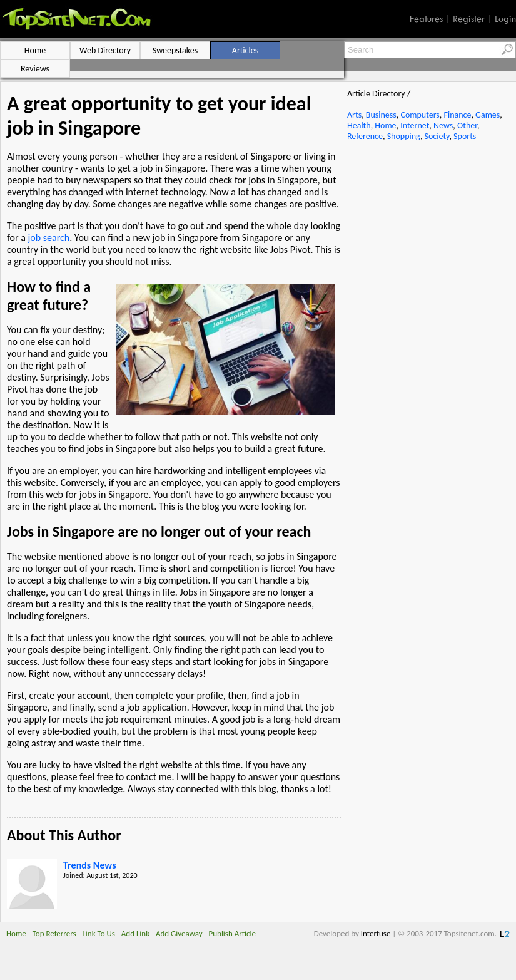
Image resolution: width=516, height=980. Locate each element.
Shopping (403, 136)
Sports (464, 136)
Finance (457, 115)
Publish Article (232, 933)
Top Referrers (54, 933)
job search (48, 238)
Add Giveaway (179, 933)
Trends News (89, 865)
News (443, 125)
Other (467, 125)
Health (359, 125)
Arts (354, 115)
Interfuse (376, 933)
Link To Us (98, 933)
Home (385, 125)
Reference (365, 136)
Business (381, 115)
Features (426, 18)
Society (437, 136)
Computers (419, 115)
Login (505, 18)
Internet (414, 125)
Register (469, 18)
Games (487, 115)
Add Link (135, 933)
